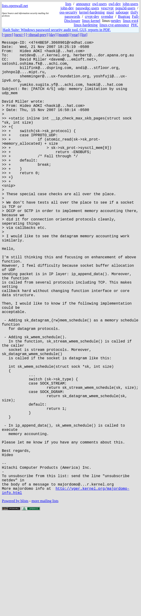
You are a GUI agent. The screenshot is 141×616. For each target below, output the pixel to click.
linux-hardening (86, 25)
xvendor (107, 16)
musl (110, 12)
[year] (74, 35)
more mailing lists (44, 602)
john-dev (67, 8)
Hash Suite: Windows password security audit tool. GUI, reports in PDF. (57, 30)
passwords (72, 16)
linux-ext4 (130, 21)
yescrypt (107, 8)
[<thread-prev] (37, 35)
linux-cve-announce (114, 25)
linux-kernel (91, 21)
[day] (53, 35)
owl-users (99, 4)
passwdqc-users (87, 8)
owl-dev (115, 4)
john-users (130, 4)
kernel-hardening (92, 12)
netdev (116, 21)
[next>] (19, 35)
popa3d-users (125, 8)
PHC (134, 25)
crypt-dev (92, 16)
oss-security (68, 12)
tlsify (134, 12)
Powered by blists (15, 602)
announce (83, 4)
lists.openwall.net (15, 6)
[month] (64, 35)
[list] (83, 35)
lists (68, 4)
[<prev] (7, 35)
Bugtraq (124, 16)
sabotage (122, 12)
